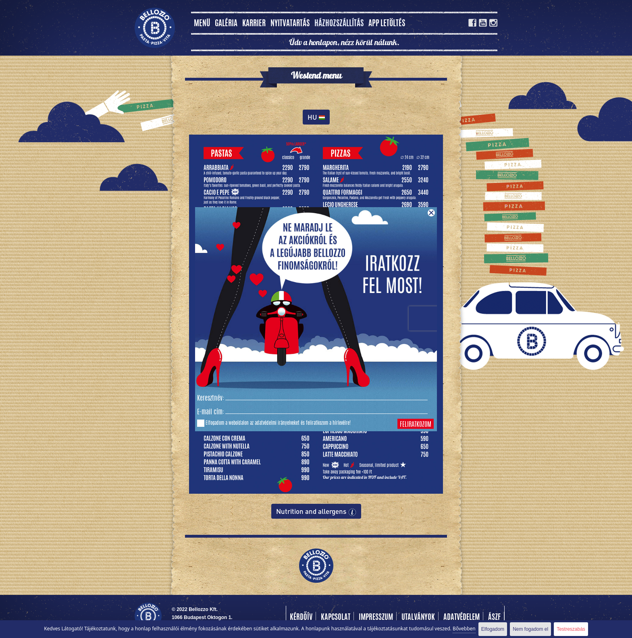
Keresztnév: (210, 398)
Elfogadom (492, 629)
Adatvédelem (461, 617)
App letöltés (386, 24)
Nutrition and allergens (316, 511)
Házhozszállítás (339, 24)
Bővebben (464, 628)
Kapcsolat (335, 617)
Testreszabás (571, 629)
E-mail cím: (210, 412)
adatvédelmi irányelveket (277, 423)
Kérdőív (301, 617)
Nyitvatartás (290, 24)
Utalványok (418, 617)
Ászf (494, 617)
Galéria (226, 24)
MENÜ (202, 24)
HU (316, 116)
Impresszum (376, 617)
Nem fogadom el (530, 629)
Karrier (254, 24)
